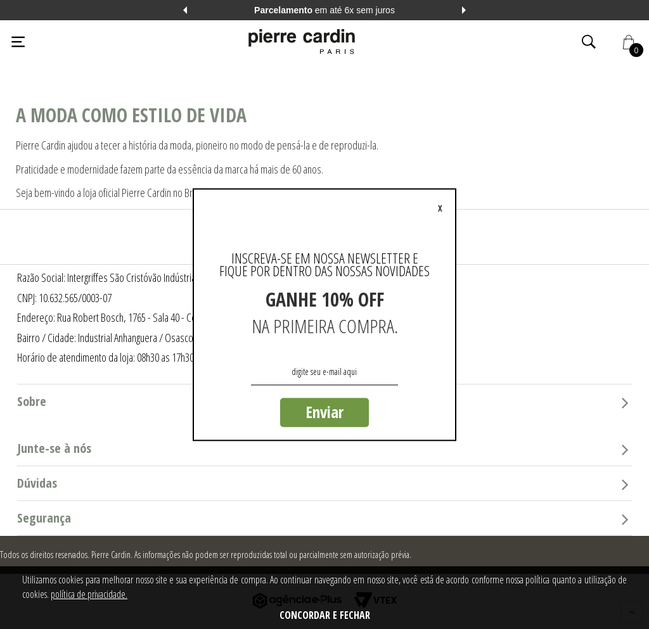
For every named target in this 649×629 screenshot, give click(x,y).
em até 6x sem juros (324, 10)
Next (463, 10)
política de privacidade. (89, 594)
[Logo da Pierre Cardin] (302, 42)
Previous (185, 10)
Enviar (324, 412)
